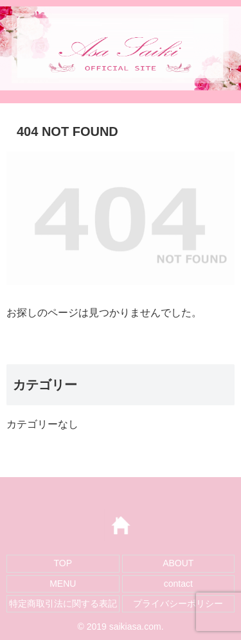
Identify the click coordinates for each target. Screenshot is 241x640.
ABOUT (178, 563)
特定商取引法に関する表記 (63, 603)
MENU (62, 583)
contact (178, 583)
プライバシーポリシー (178, 603)
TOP (62, 563)
